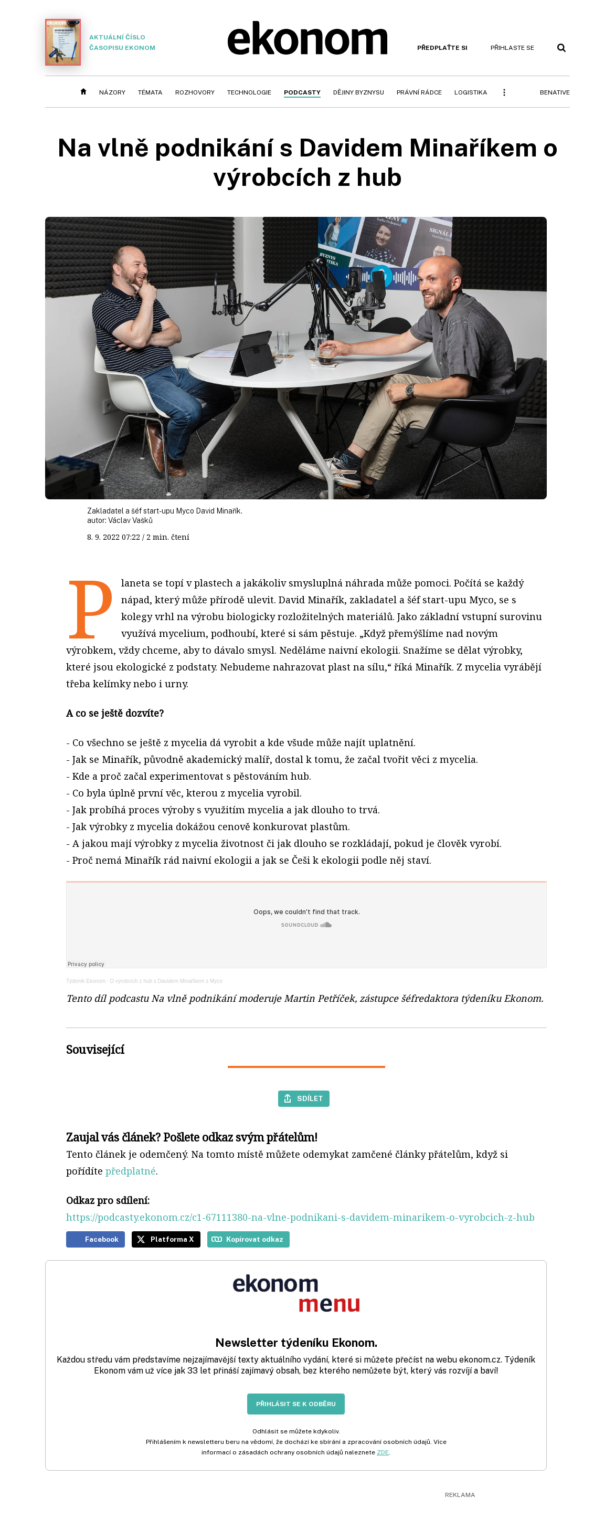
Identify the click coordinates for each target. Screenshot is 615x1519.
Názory (112, 92)
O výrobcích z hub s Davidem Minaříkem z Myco (166, 981)
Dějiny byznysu (358, 92)
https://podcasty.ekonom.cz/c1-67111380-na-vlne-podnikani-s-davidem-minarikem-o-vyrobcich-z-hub (300, 1217)
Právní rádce (419, 92)
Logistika (470, 92)
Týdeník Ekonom (85, 981)
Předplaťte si (442, 47)
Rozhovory (195, 92)
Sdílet (310, 1098)
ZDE (383, 1452)
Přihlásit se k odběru (296, 1404)
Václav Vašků (130, 520)
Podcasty (302, 92)
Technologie (249, 92)
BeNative (555, 92)
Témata (150, 92)
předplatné (130, 1171)
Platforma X (172, 1239)
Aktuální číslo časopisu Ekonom (100, 42)
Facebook (102, 1239)
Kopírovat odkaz (254, 1239)
